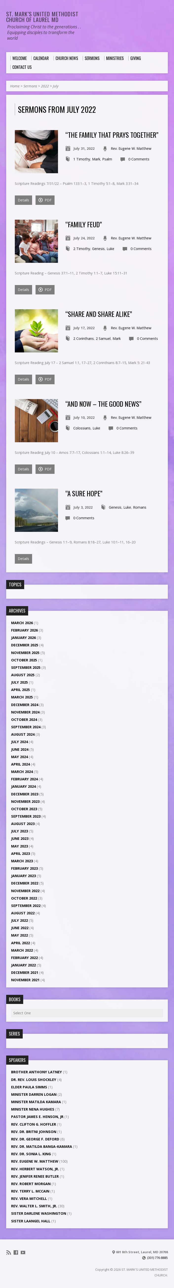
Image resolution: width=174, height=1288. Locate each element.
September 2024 (25, 727)
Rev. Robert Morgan (31, 1183)
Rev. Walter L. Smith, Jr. (34, 1206)
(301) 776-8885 (157, 1257)
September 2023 (25, 816)
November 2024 (25, 712)
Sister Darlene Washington (38, 1213)
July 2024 (19, 741)
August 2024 (23, 734)
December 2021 (24, 972)
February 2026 (24, 630)
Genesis (98, 248)
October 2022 (24, 898)
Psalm (107, 159)
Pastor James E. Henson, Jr (37, 1116)
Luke (110, 248)
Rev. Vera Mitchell (29, 1198)
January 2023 (23, 875)
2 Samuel (103, 338)
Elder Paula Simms (29, 1087)
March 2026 (22, 622)
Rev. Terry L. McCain (30, 1191)
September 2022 (25, 905)
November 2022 (25, 890)
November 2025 (25, 652)
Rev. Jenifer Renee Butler (35, 1176)
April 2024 (20, 764)
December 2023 (24, 794)
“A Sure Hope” (83, 493)
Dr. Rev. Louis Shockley (33, 1079)
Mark (96, 159)
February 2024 (24, 779)
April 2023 (20, 853)
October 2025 (24, 660)
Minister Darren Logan (34, 1094)
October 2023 (24, 809)
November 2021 (25, 980)
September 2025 (25, 667)
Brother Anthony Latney (36, 1072)
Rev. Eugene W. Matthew (131, 148)
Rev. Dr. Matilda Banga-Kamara (41, 1146)
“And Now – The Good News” (103, 404)
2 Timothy (81, 248)
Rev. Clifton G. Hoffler (33, 1124)
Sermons (30, 86)
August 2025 (23, 675)
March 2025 (22, 697)
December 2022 (24, 883)
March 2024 (22, 771)
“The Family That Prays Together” (111, 135)
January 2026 (23, 637)
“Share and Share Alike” (98, 314)
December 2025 (24, 645)
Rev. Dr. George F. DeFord (35, 1139)
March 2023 (22, 861)
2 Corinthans (83, 338)
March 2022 (22, 950)
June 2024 (19, 749)
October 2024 (24, 719)
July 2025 (19, 682)
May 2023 (19, 846)
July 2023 (19, 831)
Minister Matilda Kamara (36, 1101)
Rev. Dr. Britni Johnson (33, 1131)
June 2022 (19, 927)
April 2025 (20, 689)
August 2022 (23, 913)
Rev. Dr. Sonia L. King (31, 1154)
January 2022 (23, 965)
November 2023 (25, 801)
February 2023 (24, 868)
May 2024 (19, 756)
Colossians (82, 428)
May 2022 (19, 935)
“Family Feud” (83, 224)
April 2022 (20, 943)
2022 (45, 86)
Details (23, 200)
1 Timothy (81, 159)
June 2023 (19, 838)
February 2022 (24, 957)
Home (14, 86)
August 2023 (23, 823)
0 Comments (138, 159)
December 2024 (24, 704)
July (55, 86)
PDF (45, 200)
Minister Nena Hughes (32, 1109)
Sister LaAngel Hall (30, 1221)
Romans (139, 507)
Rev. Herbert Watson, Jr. (35, 1169)
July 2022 (19, 920)
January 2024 (23, 786)
